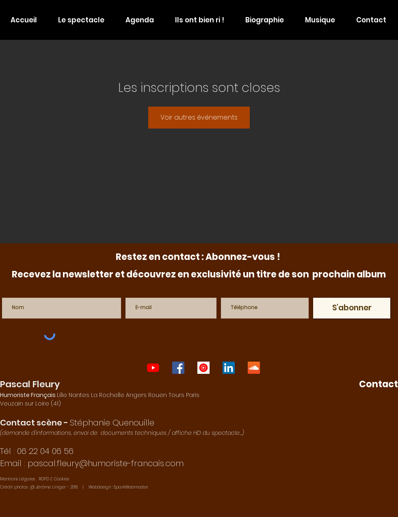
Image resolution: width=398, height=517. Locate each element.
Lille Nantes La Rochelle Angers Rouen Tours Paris (99, 395)
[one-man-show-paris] (178, 368)
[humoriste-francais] (254, 368)
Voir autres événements (199, 117)
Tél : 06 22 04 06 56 (37, 451)
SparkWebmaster (131, 487)
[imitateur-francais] (229, 368)
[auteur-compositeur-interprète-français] (203, 368)
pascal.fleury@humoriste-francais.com (106, 463)
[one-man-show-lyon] (153, 368)
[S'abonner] (351, 308)
